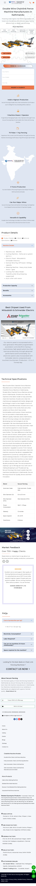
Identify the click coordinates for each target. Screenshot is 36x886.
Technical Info (29, 57)
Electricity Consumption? (12, 634)
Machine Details (8, 245)
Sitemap (4, 743)
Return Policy (4, 879)
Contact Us (5, 746)
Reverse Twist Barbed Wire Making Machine (14, 787)
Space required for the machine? (15, 650)
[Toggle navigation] (5, 2)
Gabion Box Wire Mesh (22, 30)
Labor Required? (9, 639)
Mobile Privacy (22, 879)
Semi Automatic (13, 30)
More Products (7, 776)
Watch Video (5, 57)
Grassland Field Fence (31, 31)
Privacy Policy (13, 879)
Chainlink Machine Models (12, 753)
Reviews (14, 240)
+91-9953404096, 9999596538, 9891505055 (13, 712)
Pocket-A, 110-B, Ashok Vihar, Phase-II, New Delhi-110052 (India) (17, 816)
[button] (30, 2)
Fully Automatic (4, 30)
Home (3, 725)
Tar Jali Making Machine (16, 803)
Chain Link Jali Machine (17, 801)
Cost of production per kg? (13, 620)
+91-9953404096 (21, 66)
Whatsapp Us (30, 53)
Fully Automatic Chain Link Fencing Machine (16, 760)
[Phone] (32, 871)
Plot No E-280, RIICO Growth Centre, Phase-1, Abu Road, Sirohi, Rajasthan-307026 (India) (17, 827)
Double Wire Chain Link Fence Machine (14, 757)
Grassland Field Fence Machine (10, 790)
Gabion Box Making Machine (10, 780)
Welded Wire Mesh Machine (9, 783)
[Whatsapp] (33, 875)
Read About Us (11, 691)
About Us (4, 729)
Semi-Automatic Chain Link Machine (14, 764)
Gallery (4, 732)
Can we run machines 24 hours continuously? (14, 644)
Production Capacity (10, 285)
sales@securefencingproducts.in (12, 715)
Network (29, 879)
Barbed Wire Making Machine (20, 799)
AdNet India (4, 881)
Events (4, 736)
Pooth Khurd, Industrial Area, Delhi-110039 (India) (17, 852)
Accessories (7, 295)
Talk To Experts (6, 53)
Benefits (6, 290)
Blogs (3, 739)
